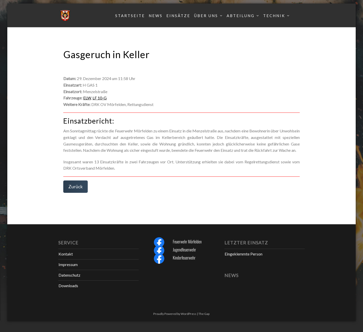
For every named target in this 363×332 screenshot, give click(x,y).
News (156, 15)
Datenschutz (69, 275)
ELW (87, 97)
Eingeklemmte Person (243, 253)
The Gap (203, 314)
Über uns (206, 15)
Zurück (75, 186)
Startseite (130, 15)
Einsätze (178, 15)
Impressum (68, 264)
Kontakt (65, 253)
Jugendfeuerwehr (184, 250)
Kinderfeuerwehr (184, 258)
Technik (274, 15)
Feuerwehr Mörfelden (187, 242)
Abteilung (241, 15)
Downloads (68, 285)
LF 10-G (100, 97)
